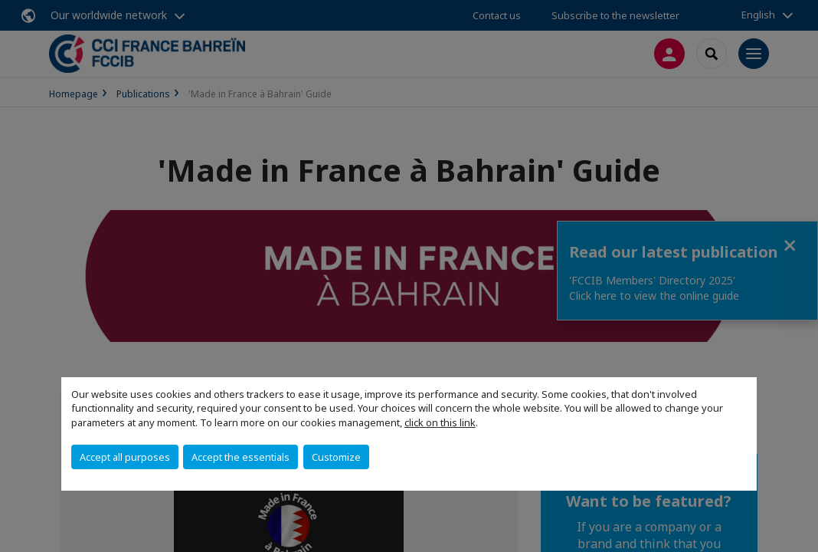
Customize (336, 457)
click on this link (440, 422)
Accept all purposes (125, 457)
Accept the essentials (240, 457)
